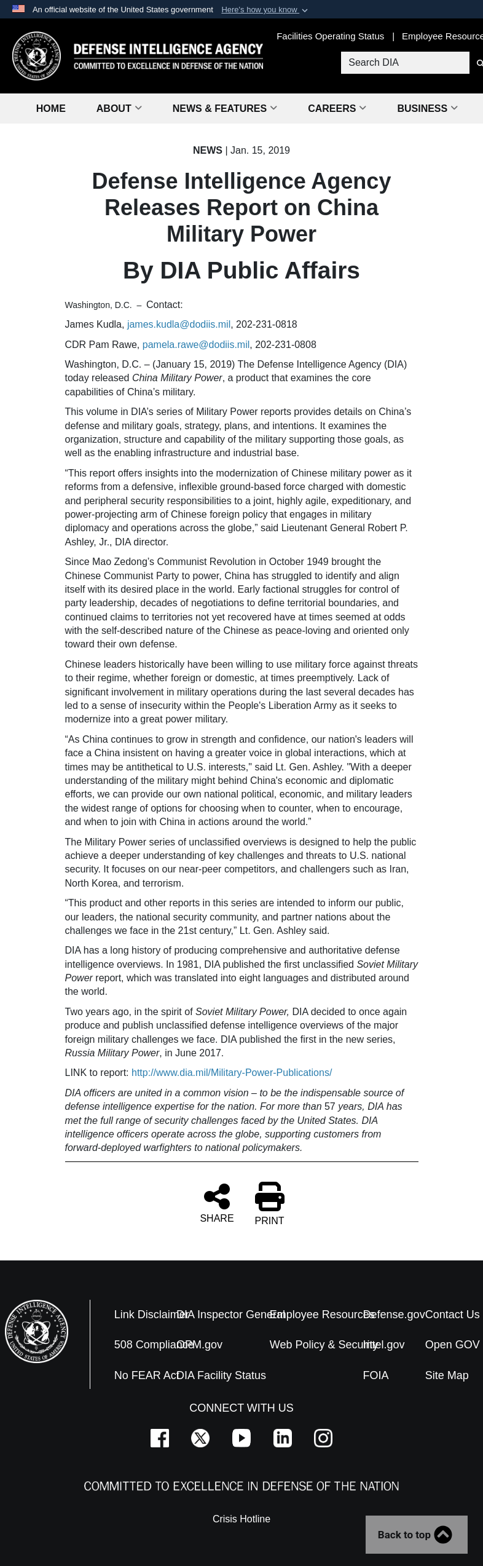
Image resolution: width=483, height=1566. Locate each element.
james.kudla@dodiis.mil (178, 324)
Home (51, 108)
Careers (337, 108)
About (119, 108)
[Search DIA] (404, 63)
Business (427, 108)
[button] (265, 10)
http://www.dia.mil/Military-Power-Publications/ (232, 1072)
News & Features (225, 108)
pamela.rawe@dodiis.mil (196, 344)
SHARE (217, 1203)
